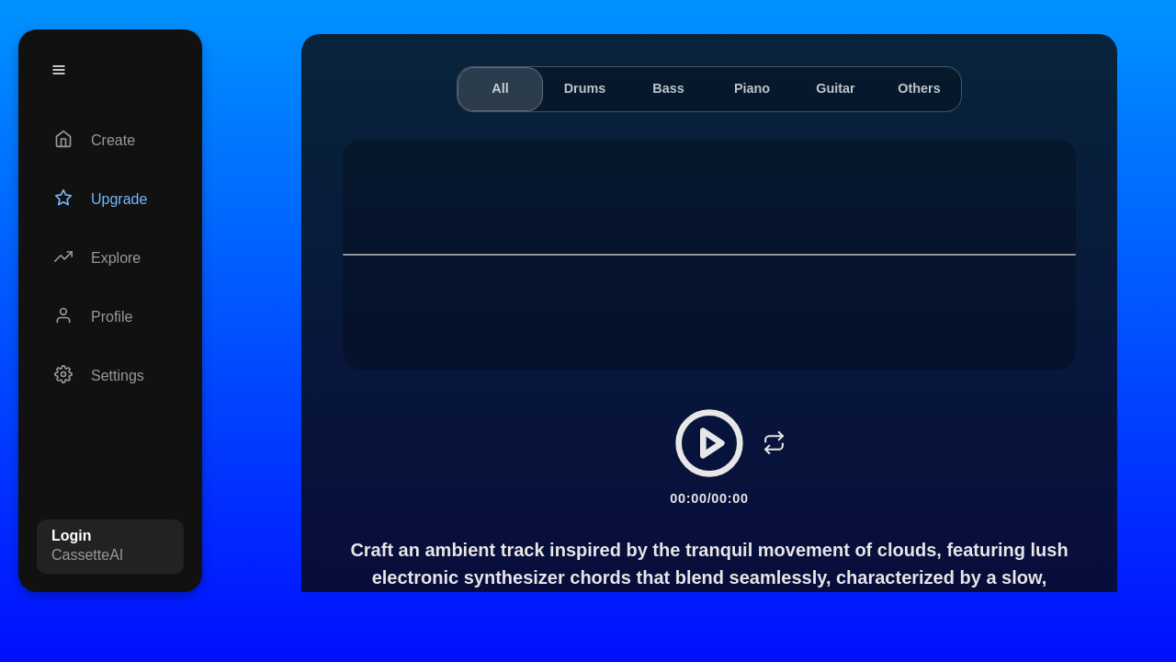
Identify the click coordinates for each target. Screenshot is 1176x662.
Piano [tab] (752, 88)
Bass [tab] (668, 88)
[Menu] (58, 69)
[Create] (110, 141)
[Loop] (773, 443)
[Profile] (110, 317)
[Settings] (110, 376)
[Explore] (110, 258)
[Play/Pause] (709, 443)
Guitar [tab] (835, 88)
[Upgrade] (110, 199)
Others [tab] (919, 88)
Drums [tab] (585, 88)
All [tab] (500, 88)
